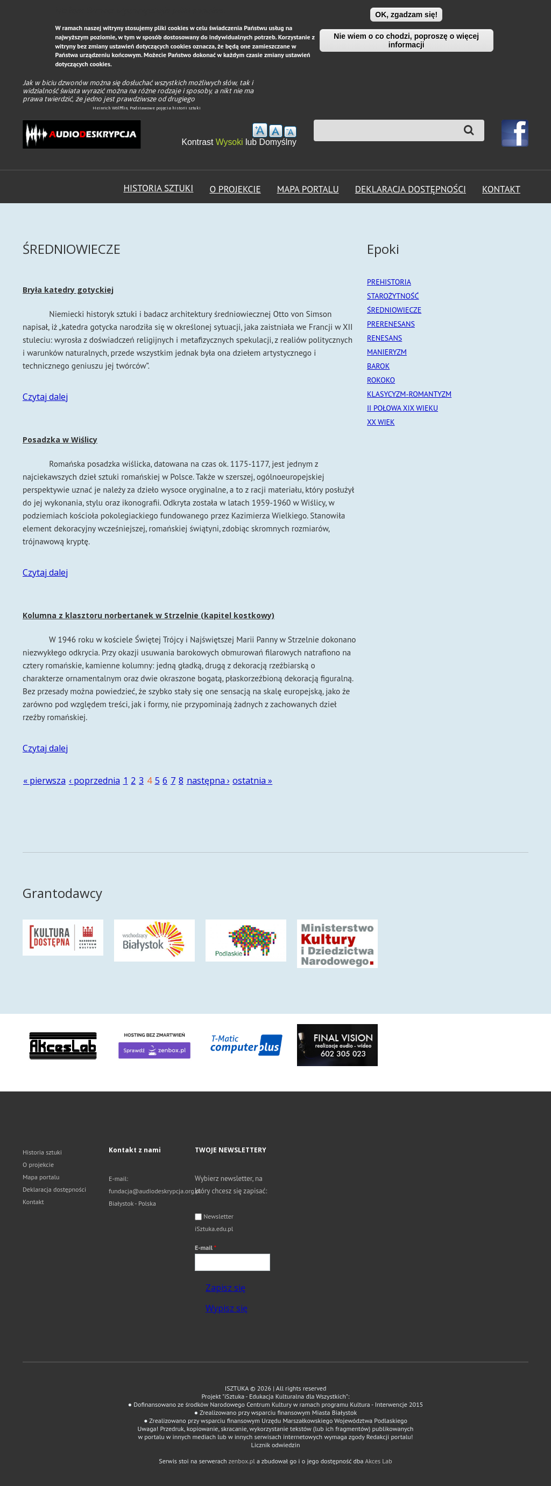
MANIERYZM (387, 352)
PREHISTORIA (389, 282)
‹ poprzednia (94, 780)
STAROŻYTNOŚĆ (393, 296)
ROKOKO (381, 380)
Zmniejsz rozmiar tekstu (290, 131)
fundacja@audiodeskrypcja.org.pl (155, 1191)
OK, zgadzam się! (406, 14)
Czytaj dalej (45, 396)
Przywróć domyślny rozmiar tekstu (275, 131)
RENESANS (384, 338)
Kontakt (501, 189)
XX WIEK (381, 422)
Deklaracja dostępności (410, 189)
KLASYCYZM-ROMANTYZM (409, 394)
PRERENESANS (391, 324)
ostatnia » (252, 780)
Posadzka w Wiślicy (60, 439)
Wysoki (230, 142)
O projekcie (234, 189)
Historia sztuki (159, 188)
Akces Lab (378, 1461)
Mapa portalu (308, 189)
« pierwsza (44, 780)
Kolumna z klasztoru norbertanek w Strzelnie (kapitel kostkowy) (148, 615)
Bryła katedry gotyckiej (68, 290)
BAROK (378, 366)
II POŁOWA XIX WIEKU (402, 408)
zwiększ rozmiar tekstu (259, 130)
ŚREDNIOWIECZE (394, 310)
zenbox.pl (242, 1461)
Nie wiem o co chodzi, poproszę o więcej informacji (406, 40)
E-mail (205, 1247)
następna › (208, 780)
